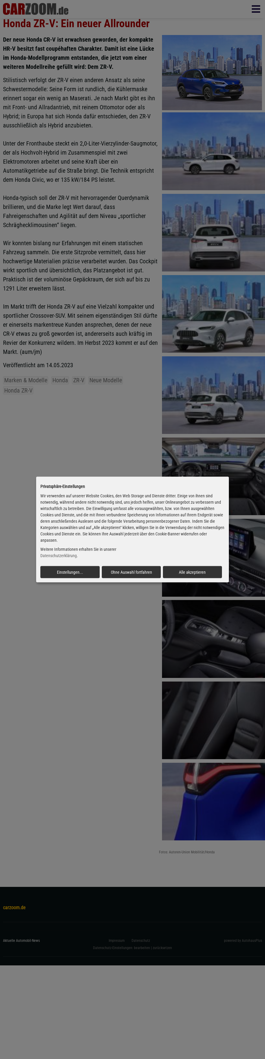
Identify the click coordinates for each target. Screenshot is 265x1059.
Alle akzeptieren (192, 572)
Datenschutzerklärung (58, 555)
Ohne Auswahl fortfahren (131, 572)
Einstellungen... (70, 572)
